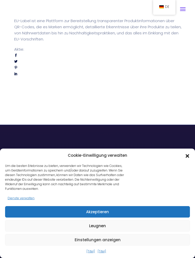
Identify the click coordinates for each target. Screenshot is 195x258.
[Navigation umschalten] (183, 9)
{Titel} (90, 251)
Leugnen (97, 225)
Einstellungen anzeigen (98, 239)
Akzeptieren (97, 211)
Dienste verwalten (21, 198)
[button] (187, 155)
